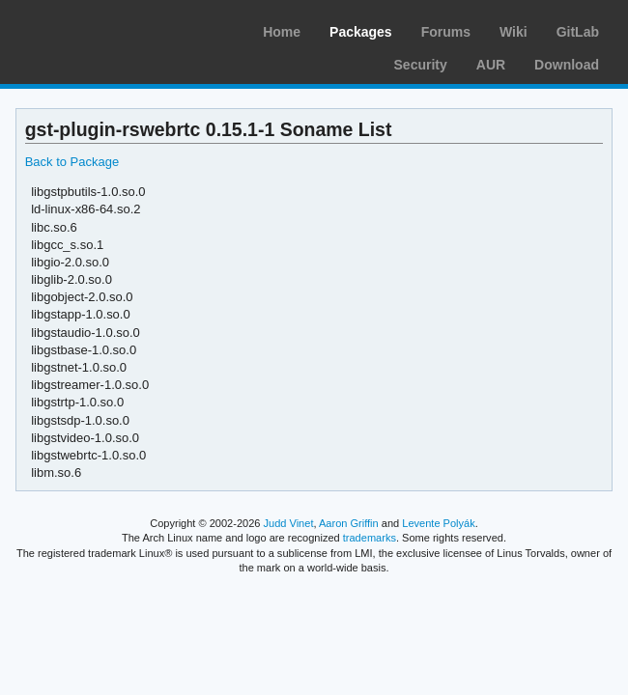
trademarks (369, 537)
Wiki (514, 32)
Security (420, 64)
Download (566, 64)
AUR (490, 64)
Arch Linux (106, 29)
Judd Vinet (289, 523)
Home (281, 32)
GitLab (578, 32)
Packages (360, 32)
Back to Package (72, 161)
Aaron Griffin (349, 523)
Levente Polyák (438, 523)
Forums (446, 32)
